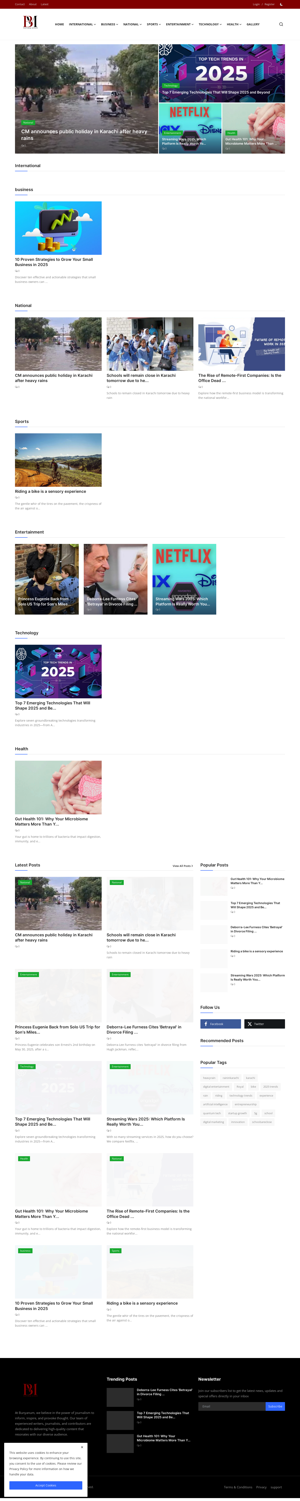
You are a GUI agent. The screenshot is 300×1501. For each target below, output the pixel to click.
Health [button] (234, 24)
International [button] (82, 24)
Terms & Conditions (238, 1490)
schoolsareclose (262, 1123)
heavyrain (209, 1079)
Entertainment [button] (180, 24)
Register (270, 4)
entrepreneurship (246, 1106)
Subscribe (275, 1409)
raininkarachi (231, 1079)
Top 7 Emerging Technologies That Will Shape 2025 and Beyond (219, 92)
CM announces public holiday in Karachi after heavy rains (55, 378)
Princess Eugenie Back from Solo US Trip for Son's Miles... (44, 602)
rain (205, 1097)
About (33, 4)
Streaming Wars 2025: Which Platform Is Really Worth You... (183, 602)
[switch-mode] (282, 4)
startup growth (237, 1114)
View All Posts (183, 867)
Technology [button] (210, 24)
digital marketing (213, 1123)
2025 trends (270, 1088)
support (276, 1490)
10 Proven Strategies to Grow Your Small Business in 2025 (55, 262)
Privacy (261, 1490)
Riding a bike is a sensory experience (52, 492)
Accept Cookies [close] (45, 1485)
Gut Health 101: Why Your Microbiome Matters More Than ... (252, 141)
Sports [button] (154, 24)
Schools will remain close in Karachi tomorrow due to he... (142, 378)
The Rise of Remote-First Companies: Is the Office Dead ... (238, 378)
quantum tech (212, 1114)
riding (218, 1097)
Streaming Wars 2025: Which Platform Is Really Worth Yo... (185, 141)
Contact (20, 4)
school (268, 1114)
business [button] (109, 24)
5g (255, 1114)
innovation (238, 1123)
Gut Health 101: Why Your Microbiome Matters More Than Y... (53, 823)
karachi (250, 1079)
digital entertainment (216, 1088)
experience (266, 1097)
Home (59, 24)
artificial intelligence (215, 1106)
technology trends (241, 1097)
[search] (281, 24)
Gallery (253, 24)
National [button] (132, 24)
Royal (240, 1088)
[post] (86, 99)
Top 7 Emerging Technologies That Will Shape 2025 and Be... (54, 706)
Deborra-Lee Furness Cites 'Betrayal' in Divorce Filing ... (112, 602)
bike (253, 1088)
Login (256, 4)
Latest (45, 4)
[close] (82, 1447)
